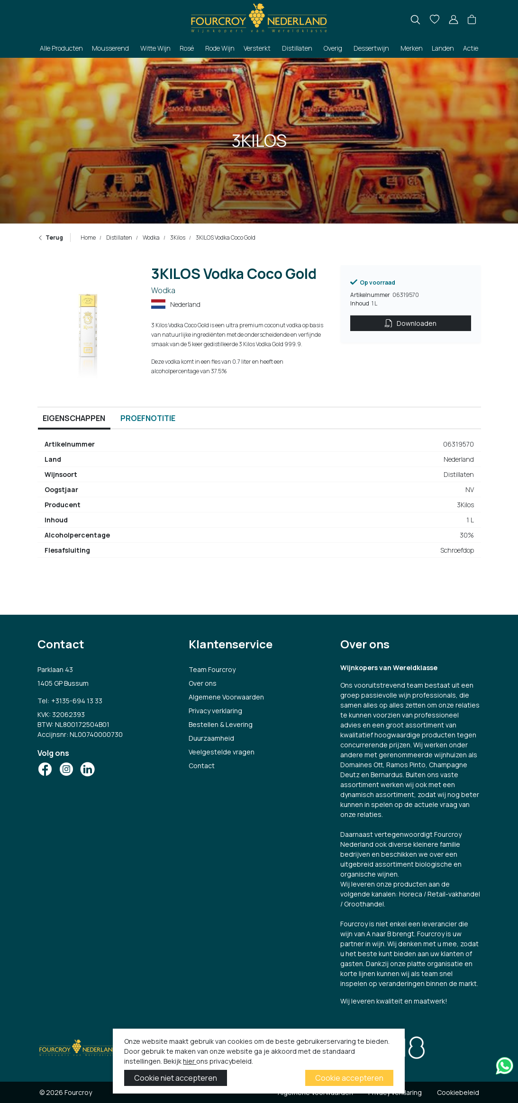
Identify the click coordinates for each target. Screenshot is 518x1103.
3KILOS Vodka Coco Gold (225, 237)
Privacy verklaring (215, 710)
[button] (472, 20)
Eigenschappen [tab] (74, 418)
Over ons (203, 683)
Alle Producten (61, 48)
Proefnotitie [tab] (147, 418)
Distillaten (297, 48)
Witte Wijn (155, 48)
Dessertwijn (371, 48)
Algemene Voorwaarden (226, 696)
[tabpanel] (259, 501)
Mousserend (110, 48)
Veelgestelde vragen (221, 751)
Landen (443, 48)
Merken (411, 48)
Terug (50, 237)
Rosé (187, 48)
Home (88, 237)
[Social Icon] (45, 769)
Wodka (151, 237)
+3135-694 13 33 (76, 700)
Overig (333, 48)
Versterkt (257, 48)
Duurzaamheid (211, 738)
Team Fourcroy (212, 669)
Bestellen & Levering (221, 724)
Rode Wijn (220, 48)
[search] (415, 19)
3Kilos (177, 237)
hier (189, 1061)
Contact (202, 765)
